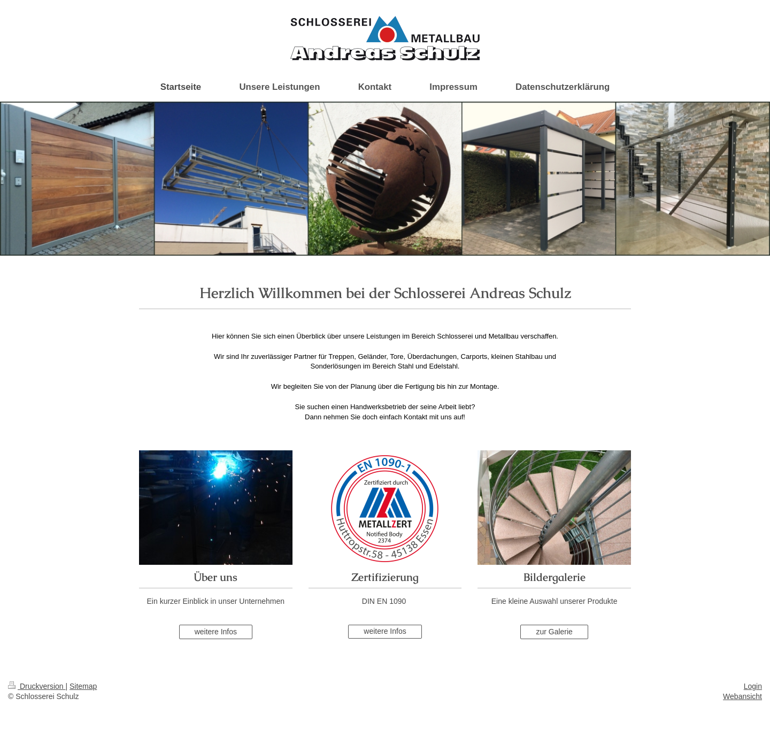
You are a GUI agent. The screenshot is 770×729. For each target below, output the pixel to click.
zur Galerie (554, 631)
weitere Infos (216, 631)
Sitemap (83, 686)
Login (753, 686)
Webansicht (742, 696)
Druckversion (36, 686)
